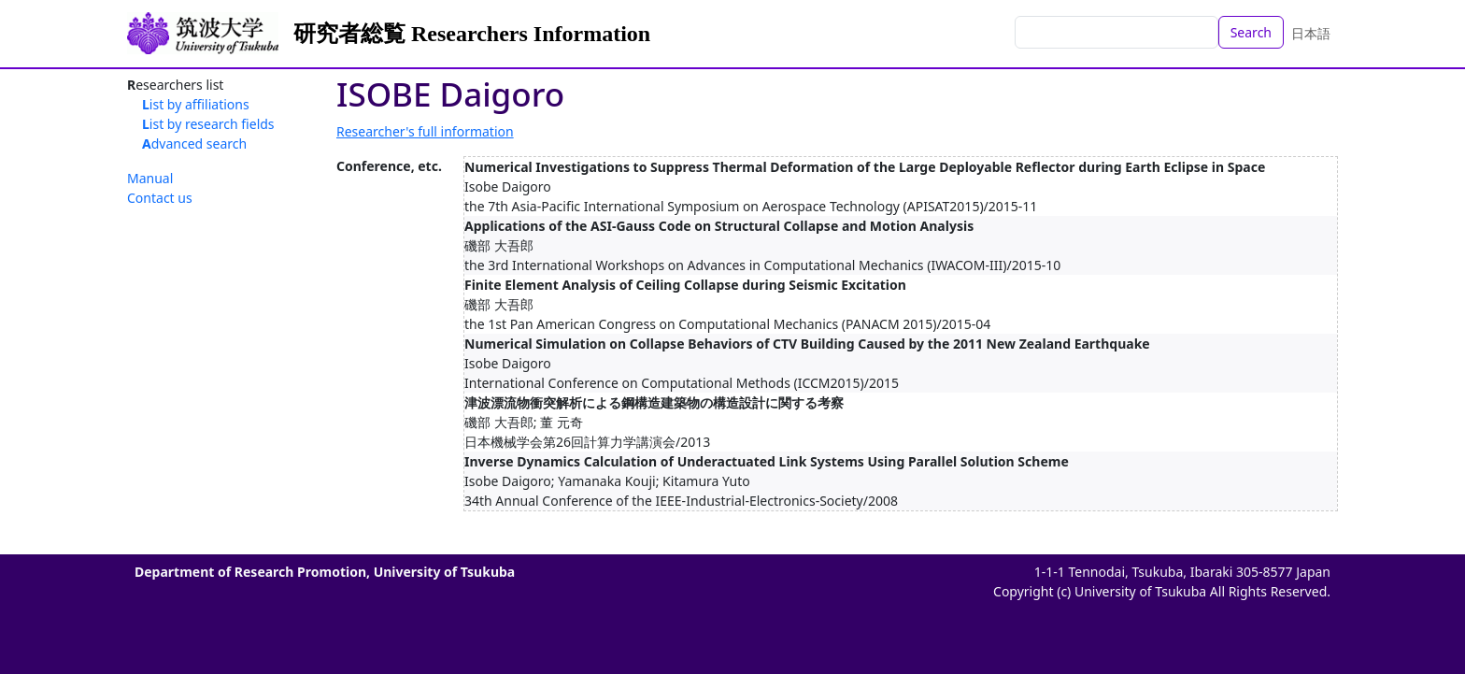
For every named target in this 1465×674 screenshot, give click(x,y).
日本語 (1310, 33)
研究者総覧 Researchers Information (471, 34)
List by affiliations (195, 104)
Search (1251, 32)
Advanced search (194, 143)
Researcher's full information (425, 131)
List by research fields (208, 124)
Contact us (159, 198)
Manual (150, 178)
